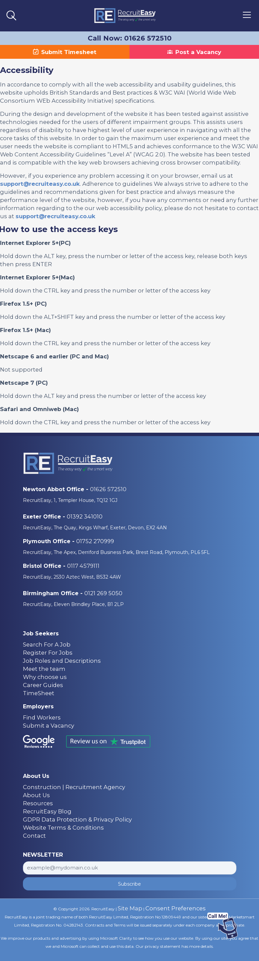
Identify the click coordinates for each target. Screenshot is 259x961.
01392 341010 (85, 516)
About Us (36, 795)
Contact (34, 835)
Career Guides (43, 685)
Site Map (130, 908)
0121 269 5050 (103, 593)
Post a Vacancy (194, 52)
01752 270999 (95, 541)
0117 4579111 (83, 565)
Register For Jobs (48, 652)
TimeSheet (38, 693)
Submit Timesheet (64, 52)
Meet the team (44, 668)
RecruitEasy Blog (47, 811)
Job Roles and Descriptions (62, 660)
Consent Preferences (175, 908)
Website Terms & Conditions (63, 827)
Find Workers (42, 717)
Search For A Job (46, 644)
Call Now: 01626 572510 (130, 38)
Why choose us (45, 677)
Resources (38, 803)
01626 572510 (108, 489)
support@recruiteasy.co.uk (40, 183)
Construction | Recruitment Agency (74, 787)
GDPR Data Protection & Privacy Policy (77, 819)
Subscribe (129, 884)
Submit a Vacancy (48, 725)
